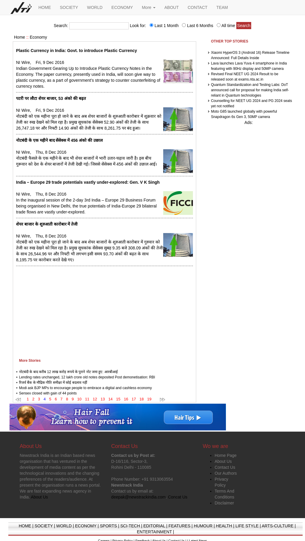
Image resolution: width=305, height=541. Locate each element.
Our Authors (226, 473)
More (148, 7)
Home (19, 37)
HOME (44, 7)
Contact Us (225, 467)
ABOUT (171, 7)
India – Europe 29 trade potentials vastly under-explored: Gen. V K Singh (88, 182)
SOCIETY (69, 7)
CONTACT (197, 7)
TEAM (222, 7)
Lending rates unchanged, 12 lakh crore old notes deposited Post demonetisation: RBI (87, 377)
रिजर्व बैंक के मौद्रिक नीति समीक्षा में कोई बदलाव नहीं (53, 382)
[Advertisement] (104, 310)
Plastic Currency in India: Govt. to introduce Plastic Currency (76, 50)
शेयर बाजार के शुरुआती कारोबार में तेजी (47, 224)
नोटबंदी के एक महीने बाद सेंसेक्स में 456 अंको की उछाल (59, 140)
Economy (38, 37)
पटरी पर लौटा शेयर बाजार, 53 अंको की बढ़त (51, 98)
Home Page (226, 455)
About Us (223, 461)
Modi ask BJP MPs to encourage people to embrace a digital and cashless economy (85, 388)
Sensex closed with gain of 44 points (48, 393)
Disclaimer (224, 503)
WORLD (95, 7)
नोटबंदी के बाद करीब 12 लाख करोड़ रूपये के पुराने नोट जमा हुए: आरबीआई (68, 372)
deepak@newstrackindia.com (138, 497)
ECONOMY (122, 7)
